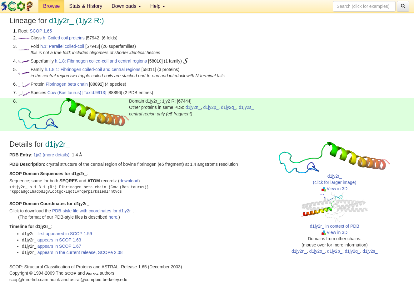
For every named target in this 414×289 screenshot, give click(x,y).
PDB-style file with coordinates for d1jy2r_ (92, 210)
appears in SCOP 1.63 (59, 239)
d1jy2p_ (210, 107)
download (129, 180)
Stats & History (85, 6)
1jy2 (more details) (51, 154)
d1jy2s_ (246, 107)
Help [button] (157, 6)
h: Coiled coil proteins (64, 37)
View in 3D (334, 188)
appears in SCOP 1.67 (59, 246)
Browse (51, 6)
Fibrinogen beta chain (67, 84)
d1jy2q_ (228, 107)
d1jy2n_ (193, 107)
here (112, 217)
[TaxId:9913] (94, 92)
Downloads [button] (126, 6)
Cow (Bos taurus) (64, 92)
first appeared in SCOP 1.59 (64, 233)
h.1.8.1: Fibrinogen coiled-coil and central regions (92, 69)
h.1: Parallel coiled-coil (62, 46)
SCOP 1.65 (41, 30)
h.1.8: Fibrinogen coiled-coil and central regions (101, 60)
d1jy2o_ (317, 251)
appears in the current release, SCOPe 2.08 (79, 252)
